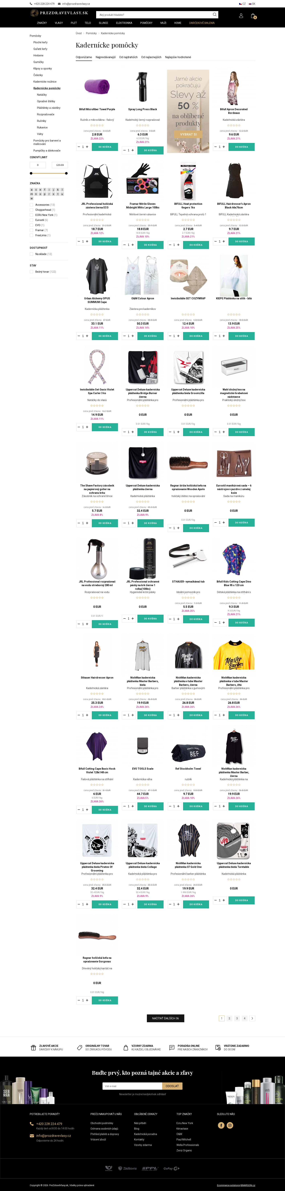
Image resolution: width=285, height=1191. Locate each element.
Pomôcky (91, 33)
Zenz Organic (184, 1150)
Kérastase (182, 1128)
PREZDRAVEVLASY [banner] (59, 13)
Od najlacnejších (151, 57)
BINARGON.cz (247, 1185)
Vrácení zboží (98, 1139)
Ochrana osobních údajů (104, 1128)
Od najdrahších (128, 57)
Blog (136, 1128)
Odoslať (172, 1086)
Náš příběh (140, 1123)
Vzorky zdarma (143, 1145)
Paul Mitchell (183, 1139)
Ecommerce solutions (228, 1185)
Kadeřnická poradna (145, 1134)
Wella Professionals (187, 1145)
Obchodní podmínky (102, 1123)
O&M (179, 1134)
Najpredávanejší (106, 57)
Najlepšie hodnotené (178, 57)
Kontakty (139, 1139)
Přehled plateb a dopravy (105, 1134)
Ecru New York (184, 1123)
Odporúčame (84, 57)
